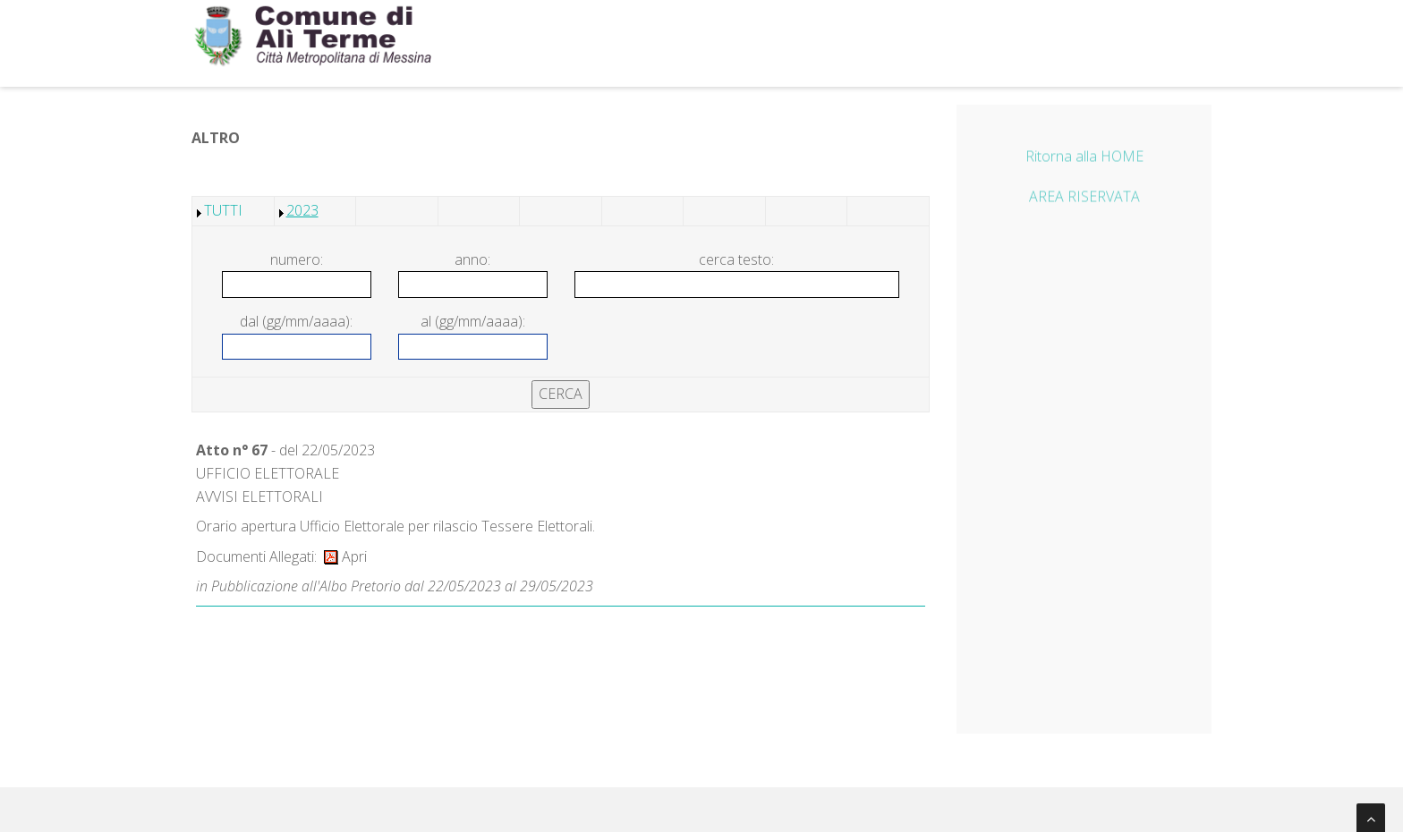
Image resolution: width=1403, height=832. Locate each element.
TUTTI (223, 210)
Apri (345, 556)
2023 (302, 210)
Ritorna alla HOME (1084, 158)
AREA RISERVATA (1084, 199)
